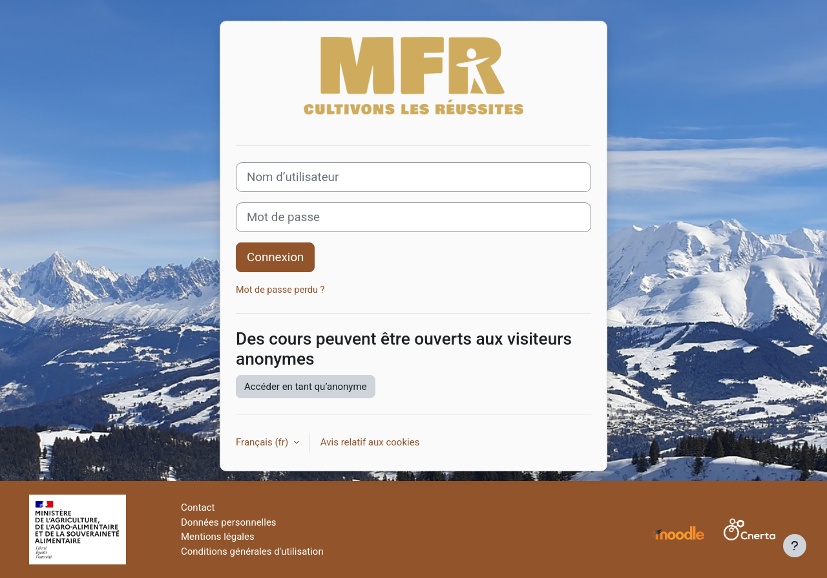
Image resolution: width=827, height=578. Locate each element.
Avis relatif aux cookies (370, 442)
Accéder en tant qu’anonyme (305, 386)
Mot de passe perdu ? (280, 289)
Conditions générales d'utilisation (252, 551)
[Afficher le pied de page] (794, 545)
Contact (198, 507)
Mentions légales (218, 536)
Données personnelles (229, 522)
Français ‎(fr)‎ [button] (263, 442)
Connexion (275, 257)
